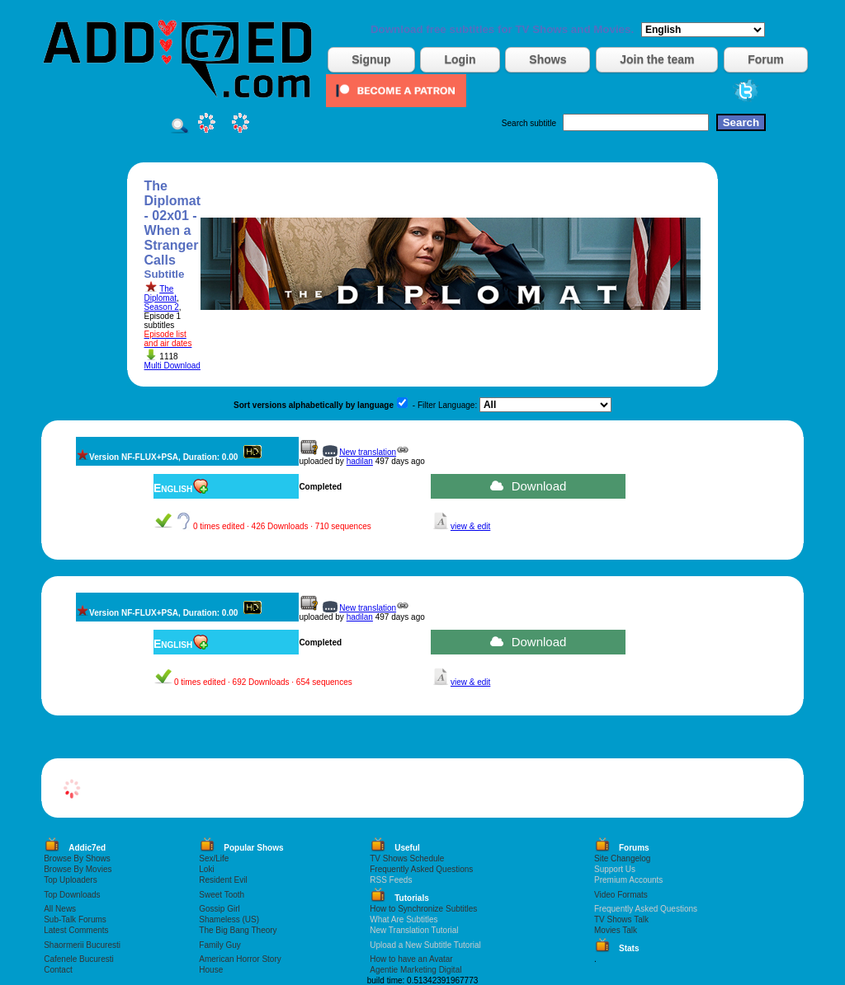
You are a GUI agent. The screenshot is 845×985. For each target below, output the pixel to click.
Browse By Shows (77, 858)
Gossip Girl (219, 908)
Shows (547, 59)
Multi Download (172, 365)
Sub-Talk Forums (75, 919)
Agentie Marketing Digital (415, 969)
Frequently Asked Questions (421, 869)
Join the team (657, 59)
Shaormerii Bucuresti (82, 945)
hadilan (360, 461)
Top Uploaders (70, 879)
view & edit (470, 526)
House (211, 969)
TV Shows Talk (621, 919)
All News (60, 908)
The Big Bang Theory (237, 930)
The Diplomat (160, 293)
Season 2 (161, 307)
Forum (766, 59)
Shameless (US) (229, 919)
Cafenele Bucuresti (79, 959)
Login (459, 59)
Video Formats (621, 894)
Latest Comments (76, 930)
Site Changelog (622, 858)
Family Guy (220, 945)
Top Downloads (72, 894)
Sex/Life (214, 858)
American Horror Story (240, 959)
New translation (367, 452)
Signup (371, 59)
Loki (206, 869)
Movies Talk (615, 930)
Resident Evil (223, 879)
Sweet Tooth (221, 894)
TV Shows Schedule (407, 858)
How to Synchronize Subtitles (423, 908)
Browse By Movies (77, 869)
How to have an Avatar (411, 959)
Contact (58, 969)
